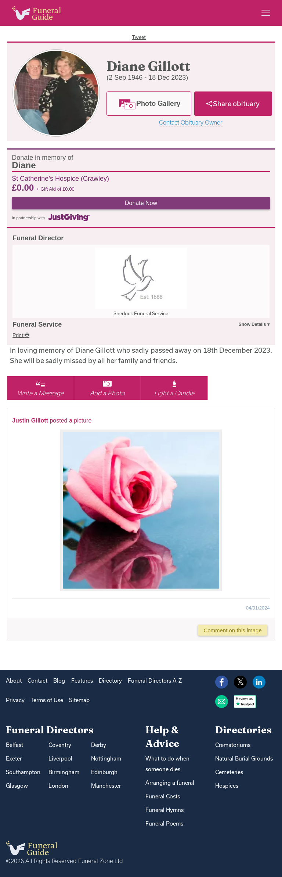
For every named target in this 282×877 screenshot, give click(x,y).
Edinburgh (104, 772)
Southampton (23, 772)
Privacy (15, 700)
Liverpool (60, 758)
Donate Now (141, 203)
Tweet (139, 37)
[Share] (233, 103)
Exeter (14, 758)
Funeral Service (37, 324)
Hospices (226, 786)
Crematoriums (232, 745)
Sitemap (79, 700)
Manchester (106, 786)
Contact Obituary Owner (191, 122)
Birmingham (63, 772)
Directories (243, 730)
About (14, 680)
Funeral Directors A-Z (155, 680)
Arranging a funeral (169, 783)
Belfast (14, 745)
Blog (59, 680)
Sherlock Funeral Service (140, 313)
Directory (110, 680)
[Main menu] (265, 13)
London (58, 786)
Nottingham (106, 758)
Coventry (59, 745)
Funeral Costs (162, 796)
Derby (98, 745)
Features (82, 680)
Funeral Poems (164, 823)
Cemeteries (229, 772)
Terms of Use (46, 700)
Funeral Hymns (164, 810)
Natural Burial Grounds (244, 758)
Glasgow (17, 786)
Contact (37, 680)
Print (20, 335)
